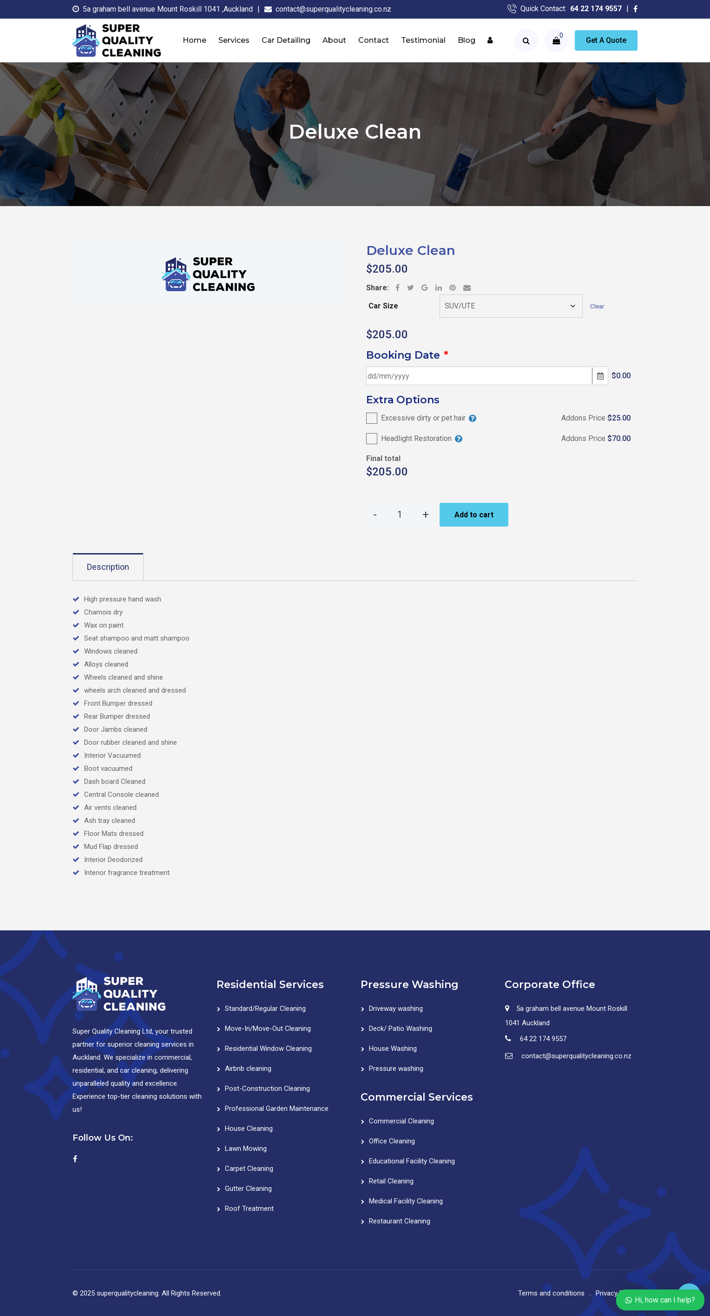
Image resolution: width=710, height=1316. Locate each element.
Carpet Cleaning (249, 1168)
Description (108, 567)
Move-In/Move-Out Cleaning (268, 1028)
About (334, 40)
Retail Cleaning (391, 1181)
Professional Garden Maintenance (277, 1108)
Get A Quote (606, 40)
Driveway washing (396, 1008)
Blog (466, 40)
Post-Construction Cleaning (267, 1088)
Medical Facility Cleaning (406, 1201)
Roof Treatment (249, 1208)
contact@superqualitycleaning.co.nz (333, 9)
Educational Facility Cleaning (412, 1161)
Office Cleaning (392, 1141)
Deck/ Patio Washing (400, 1028)
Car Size (383, 305)
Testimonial (423, 40)
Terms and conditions (551, 1293)
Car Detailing (286, 40)
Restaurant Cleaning (399, 1221)
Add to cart (473, 514)
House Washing (393, 1048)
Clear (597, 306)
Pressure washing (396, 1068)
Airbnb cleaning (248, 1068)
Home (194, 40)
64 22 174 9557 (596, 8)
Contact (373, 40)
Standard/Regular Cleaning (265, 1008)
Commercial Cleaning (401, 1121)
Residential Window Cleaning (268, 1048)
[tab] (108, 567)
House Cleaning (249, 1128)
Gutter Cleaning (248, 1188)
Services (234, 40)
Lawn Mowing (246, 1148)
